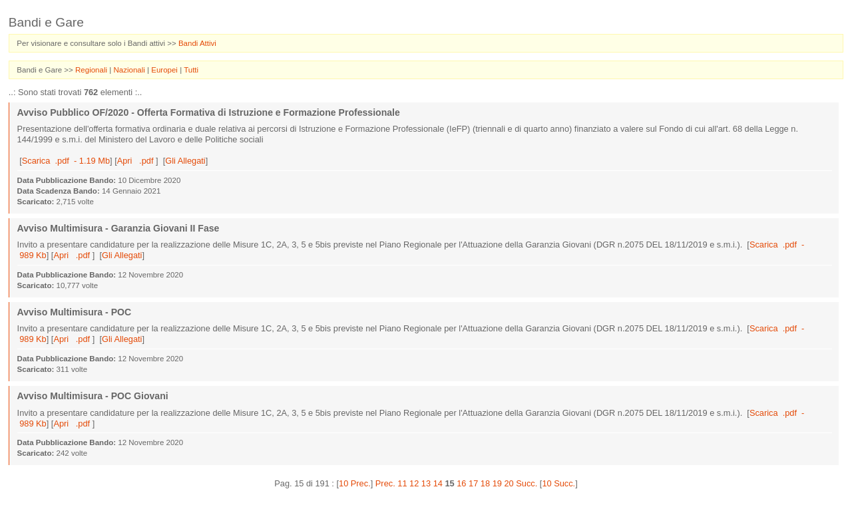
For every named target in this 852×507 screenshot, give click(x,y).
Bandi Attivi (197, 43)
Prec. (385, 483)
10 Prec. (355, 483)
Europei (165, 70)
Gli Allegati (185, 161)
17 (473, 483)
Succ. (526, 483)
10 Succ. (558, 483)
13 (426, 483)
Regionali (92, 70)
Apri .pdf (136, 161)
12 (414, 483)
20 (508, 483)
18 (485, 483)
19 (497, 483)
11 (402, 483)
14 (438, 483)
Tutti (191, 70)
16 (461, 483)
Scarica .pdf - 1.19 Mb (66, 161)
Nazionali (130, 70)
